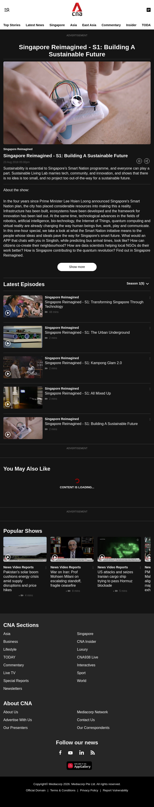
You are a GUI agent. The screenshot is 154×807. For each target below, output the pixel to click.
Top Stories (11, 25)
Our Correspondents (93, 728)
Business (10, 641)
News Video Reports (18, 567)
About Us (10, 712)
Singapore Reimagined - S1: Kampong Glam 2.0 (83, 363)
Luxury (82, 649)
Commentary (111, 25)
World (82, 681)
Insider (131, 25)
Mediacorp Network (92, 712)
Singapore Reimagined (62, 297)
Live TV (9, 673)
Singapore (57, 25)
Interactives (86, 665)
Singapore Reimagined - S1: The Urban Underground (87, 332)
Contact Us (86, 720)
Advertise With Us (17, 720)
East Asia (89, 25)
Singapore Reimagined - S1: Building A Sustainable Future (91, 424)
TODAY (147, 25)
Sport (81, 673)
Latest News (35, 25)
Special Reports (16, 681)
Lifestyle (10, 649)
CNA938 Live (87, 657)
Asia (73, 25)
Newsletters (12, 688)
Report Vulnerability (115, 790)
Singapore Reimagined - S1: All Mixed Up (78, 393)
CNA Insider (86, 641)
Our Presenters (15, 728)
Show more (77, 267)
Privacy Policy (89, 790)
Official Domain (36, 790)
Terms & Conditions (63, 790)
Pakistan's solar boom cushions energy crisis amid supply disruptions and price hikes (21, 581)
